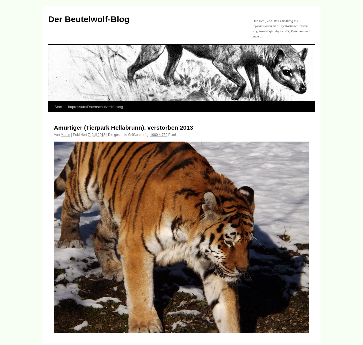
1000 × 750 (158, 135)
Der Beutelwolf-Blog (89, 19)
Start (58, 107)
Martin (65, 135)
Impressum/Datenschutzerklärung (95, 107)
